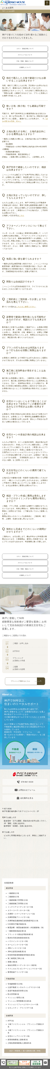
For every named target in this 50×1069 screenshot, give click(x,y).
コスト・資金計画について (25, 48)
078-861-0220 (27, 782)
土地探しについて (25, 67)
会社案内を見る (26, 798)
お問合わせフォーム (26, 790)
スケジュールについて (25, 55)
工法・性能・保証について (25, 61)
